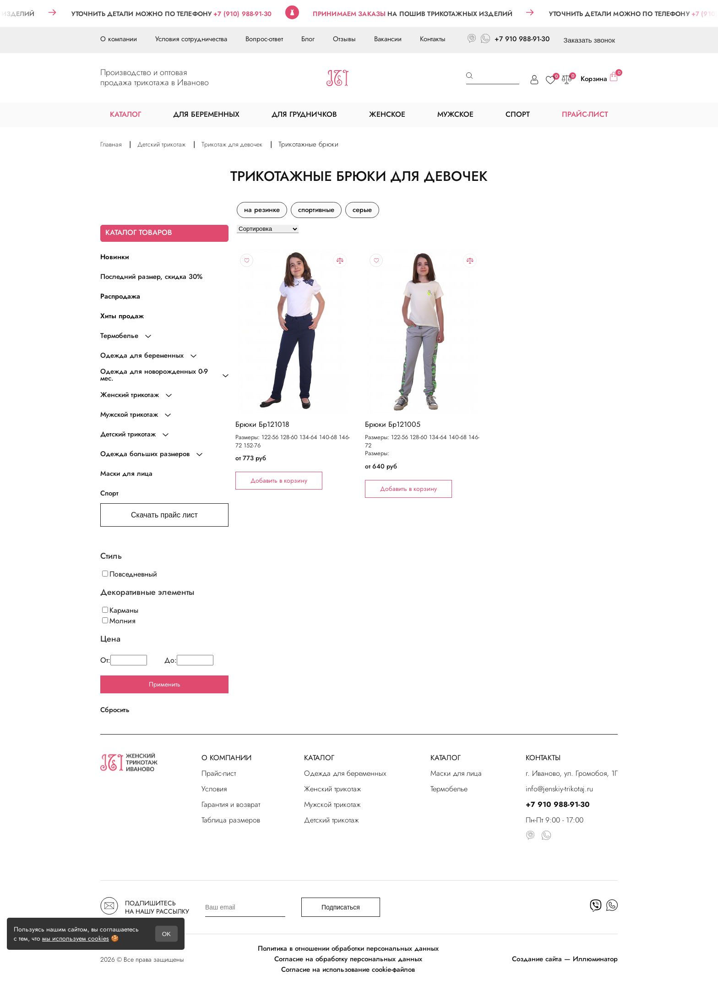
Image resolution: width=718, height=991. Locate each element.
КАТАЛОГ (319, 757)
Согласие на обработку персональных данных (348, 959)
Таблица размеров (230, 820)
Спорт (109, 493)
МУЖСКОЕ (455, 114)
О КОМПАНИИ (226, 757)
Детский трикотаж (331, 820)
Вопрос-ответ (264, 39)
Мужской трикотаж (332, 804)
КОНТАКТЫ (543, 757)
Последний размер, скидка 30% (151, 277)
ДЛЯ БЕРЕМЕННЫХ (206, 114)
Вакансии (388, 39)
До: (188, 660)
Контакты (433, 39)
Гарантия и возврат (230, 804)
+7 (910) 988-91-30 (254, 13)
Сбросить (115, 710)
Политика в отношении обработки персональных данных (348, 948)
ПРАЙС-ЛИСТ (585, 114)
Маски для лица (126, 473)
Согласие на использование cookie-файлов (348, 969)
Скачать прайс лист (164, 515)
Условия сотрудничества (191, 39)
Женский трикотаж (332, 789)
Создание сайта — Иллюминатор (565, 959)
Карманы (120, 610)
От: (123, 660)
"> (293, 331)
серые (362, 210)
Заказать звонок (589, 40)
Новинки (114, 257)
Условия (214, 789)
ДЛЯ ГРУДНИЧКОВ (304, 114)
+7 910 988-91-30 (522, 39)
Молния (119, 620)
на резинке (262, 210)
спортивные (316, 210)
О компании (118, 39)
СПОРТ (518, 114)
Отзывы (344, 39)
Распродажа (120, 296)
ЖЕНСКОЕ (387, 114)
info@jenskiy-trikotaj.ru (559, 789)
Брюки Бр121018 (262, 424)
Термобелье (449, 789)
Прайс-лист (218, 773)
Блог (308, 39)
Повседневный (129, 574)
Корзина (599, 78)
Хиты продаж (122, 316)
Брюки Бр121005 (392, 424)
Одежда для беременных (345, 773)
